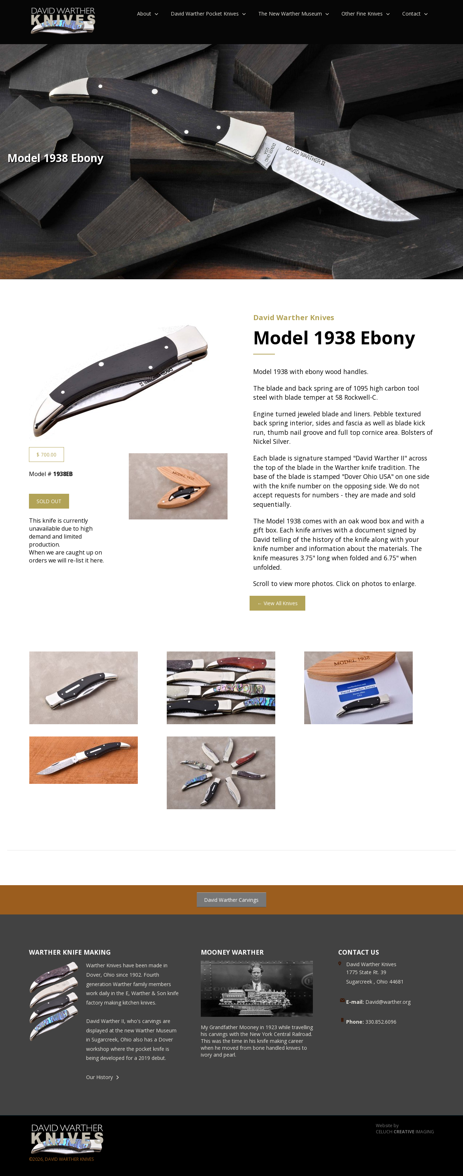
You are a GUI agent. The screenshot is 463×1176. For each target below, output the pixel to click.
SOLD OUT (49, 501)
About (144, 13)
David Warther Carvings (231, 899)
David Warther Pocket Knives (205, 13)
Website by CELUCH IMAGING (405, 1129)
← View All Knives (277, 603)
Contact (411, 13)
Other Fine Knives (362, 13)
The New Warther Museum (290, 13)
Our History (99, 1077)
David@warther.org (378, 1001)
